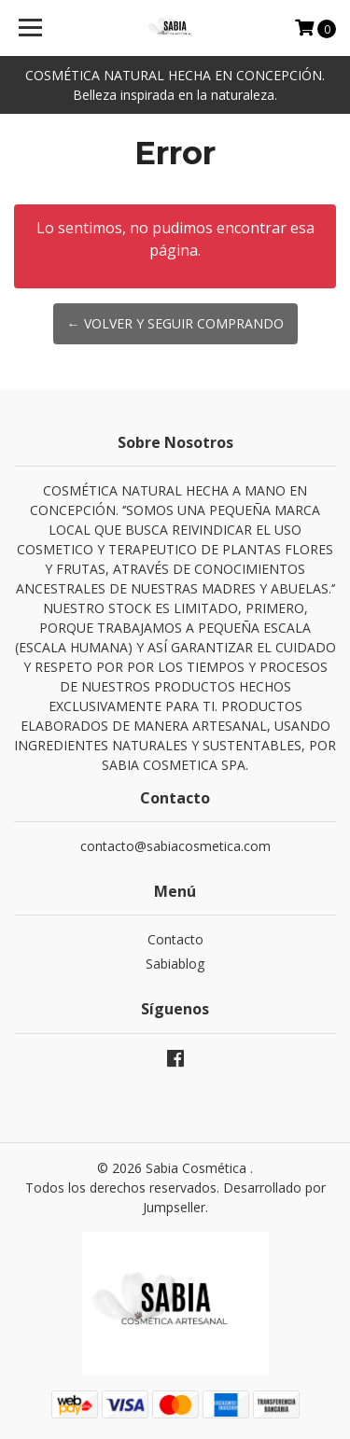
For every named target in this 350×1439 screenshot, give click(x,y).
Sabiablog (175, 963)
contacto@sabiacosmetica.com (175, 846)
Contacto (175, 939)
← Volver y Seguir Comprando (175, 323)
